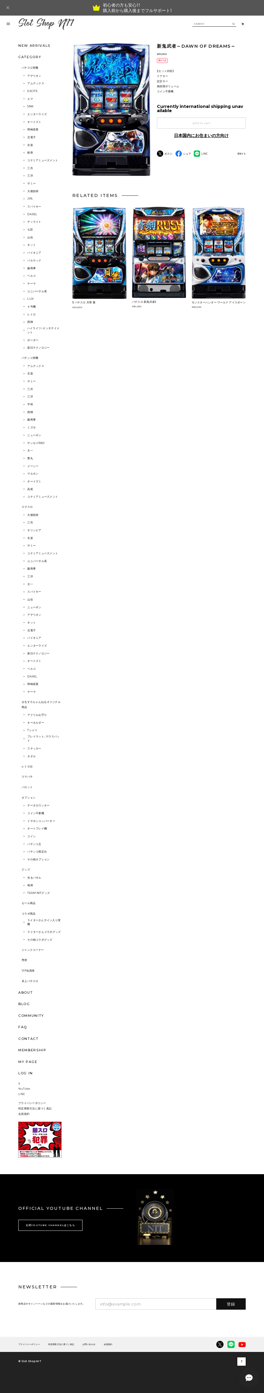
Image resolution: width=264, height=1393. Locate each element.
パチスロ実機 (30, 67)
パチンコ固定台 (37, 851)
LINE (21, 1094)
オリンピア (34, 530)
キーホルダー (35, 722)
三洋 (30, 175)
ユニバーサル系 (37, 291)
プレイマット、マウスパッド (43, 738)
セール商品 (28, 903)
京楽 (30, 145)
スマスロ (27, 506)
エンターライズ (37, 114)
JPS (29, 198)
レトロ (31, 314)
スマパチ (27, 776)
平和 (30, 404)
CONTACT (28, 1039)
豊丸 (30, 458)
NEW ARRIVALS (34, 45)
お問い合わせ (88, 1344)
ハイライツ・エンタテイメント (43, 330)
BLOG (24, 1004)
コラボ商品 (28, 913)
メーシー (32, 466)
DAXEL (32, 214)
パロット (27, 787)
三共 (30, 168)
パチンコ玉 (34, 844)
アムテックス (35, 83)
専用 (24, 960)
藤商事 (31, 268)
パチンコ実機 (30, 357)
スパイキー (34, 206)
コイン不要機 (35, 813)
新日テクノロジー (38, 347)
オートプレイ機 (37, 828)
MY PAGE (28, 1062)
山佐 (30, 237)
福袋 (30, 885)
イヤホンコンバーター (41, 821)
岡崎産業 (32, 129)
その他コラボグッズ (39, 939)
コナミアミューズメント (42, 160)
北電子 (31, 137)
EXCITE (32, 91)
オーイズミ (34, 122)
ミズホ (31, 427)
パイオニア (34, 252)
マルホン (32, 473)
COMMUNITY (31, 1015)
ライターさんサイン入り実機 (44, 922)
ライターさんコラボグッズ (44, 931)
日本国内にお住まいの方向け (201, 135)
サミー (31, 183)
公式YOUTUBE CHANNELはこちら (50, 1225)
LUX (30, 298)
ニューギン (34, 435)
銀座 (30, 152)
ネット (31, 244)
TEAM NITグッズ (38, 892)
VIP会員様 (28, 970)
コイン (31, 836)
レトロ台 (27, 766)
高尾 (30, 489)
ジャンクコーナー (33, 949)
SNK (30, 106)
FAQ (22, 1027)
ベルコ (31, 275)
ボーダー (32, 340)
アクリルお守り (37, 714)
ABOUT (25, 992)
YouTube (24, 1088)
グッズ (26, 869)
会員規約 (23, 1113)
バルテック (34, 260)
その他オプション (38, 859)
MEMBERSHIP (32, 1050)
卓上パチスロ (30, 981)
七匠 (30, 229)
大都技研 (32, 191)
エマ (30, 98)
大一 (30, 450)
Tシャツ (32, 730)
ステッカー (34, 748)
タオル (31, 756)
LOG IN (25, 1073)
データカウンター (38, 805)
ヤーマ (31, 283)
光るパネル (34, 877)
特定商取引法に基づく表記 (35, 1108)
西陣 (30, 321)
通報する (241, 154)
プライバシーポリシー (32, 1103)
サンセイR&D (35, 443)
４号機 (31, 306)
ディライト (34, 221)
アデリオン (34, 75)
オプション (28, 797)
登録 (231, 1304)
